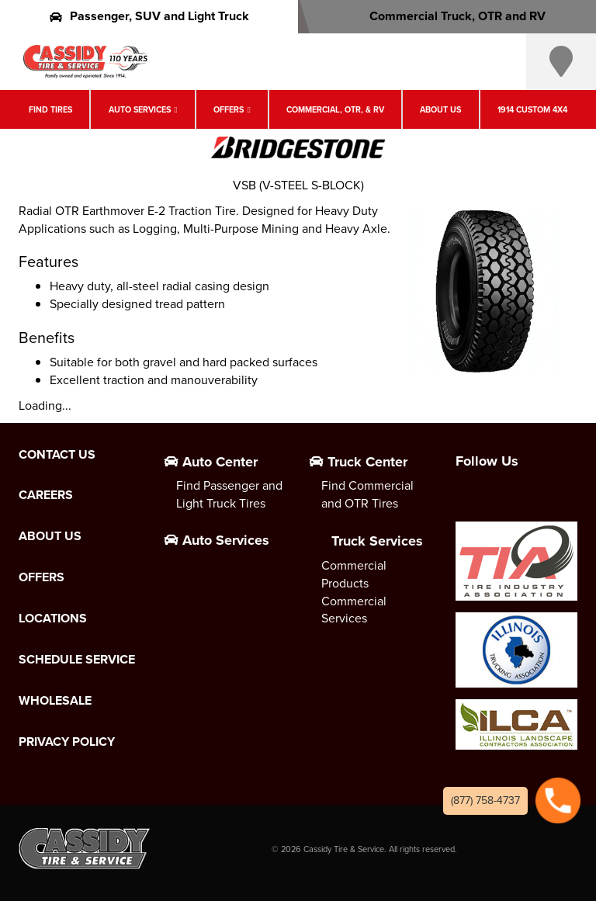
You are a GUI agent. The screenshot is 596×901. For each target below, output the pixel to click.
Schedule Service (77, 659)
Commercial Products (353, 574)
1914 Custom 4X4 (532, 109)
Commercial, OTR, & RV (335, 109)
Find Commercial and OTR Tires (367, 494)
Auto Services (140, 109)
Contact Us (57, 454)
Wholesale (55, 700)
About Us (440, 109)
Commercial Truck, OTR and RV (447, 16)
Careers (46, 495)
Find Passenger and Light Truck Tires (229, 494)
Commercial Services (353, 610)
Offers (228, 109)
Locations (53, 618)
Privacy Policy (67, 741)
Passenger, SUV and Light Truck (149, 16)
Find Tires (50, 109)
